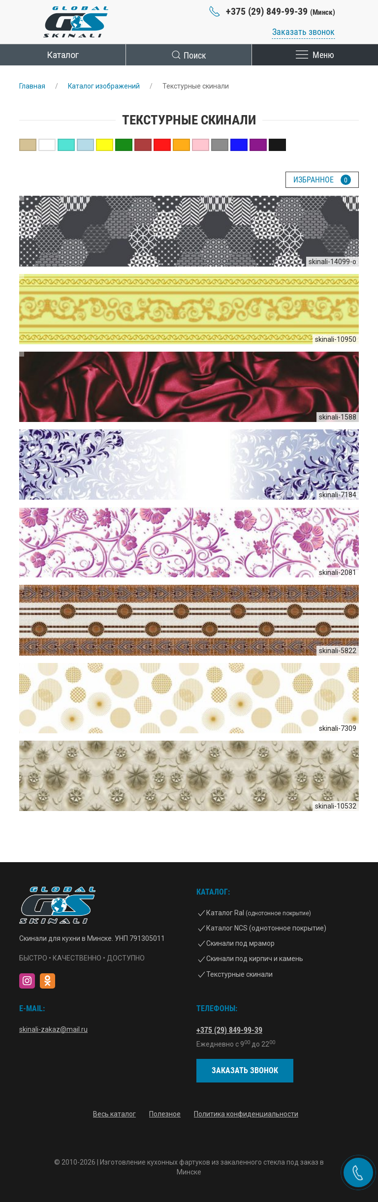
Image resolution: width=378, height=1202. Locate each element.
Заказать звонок (303, 32)
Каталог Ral (258, 913)
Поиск (188, 55)
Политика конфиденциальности (246, 1114)
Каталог (63, 55)
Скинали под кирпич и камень (254, 958)
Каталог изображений (104, 86)
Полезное (165, 1114)
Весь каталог (114, 1114)
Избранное (322, 180)
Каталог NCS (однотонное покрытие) (266, 928)
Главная (32, 86)
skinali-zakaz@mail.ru (53, 1029)
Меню (315, 55)
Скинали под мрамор (240, 943)
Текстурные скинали (239, 974)
